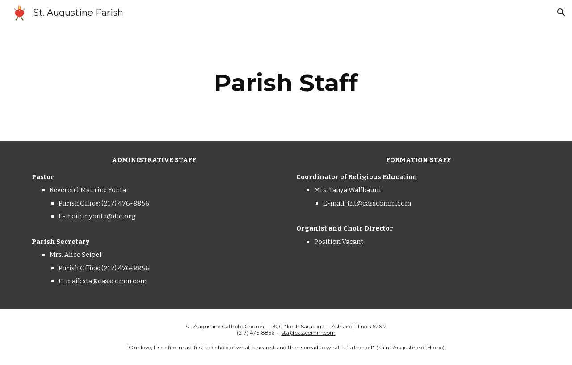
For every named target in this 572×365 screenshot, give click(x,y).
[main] (286, 83)
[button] (561, 12)
